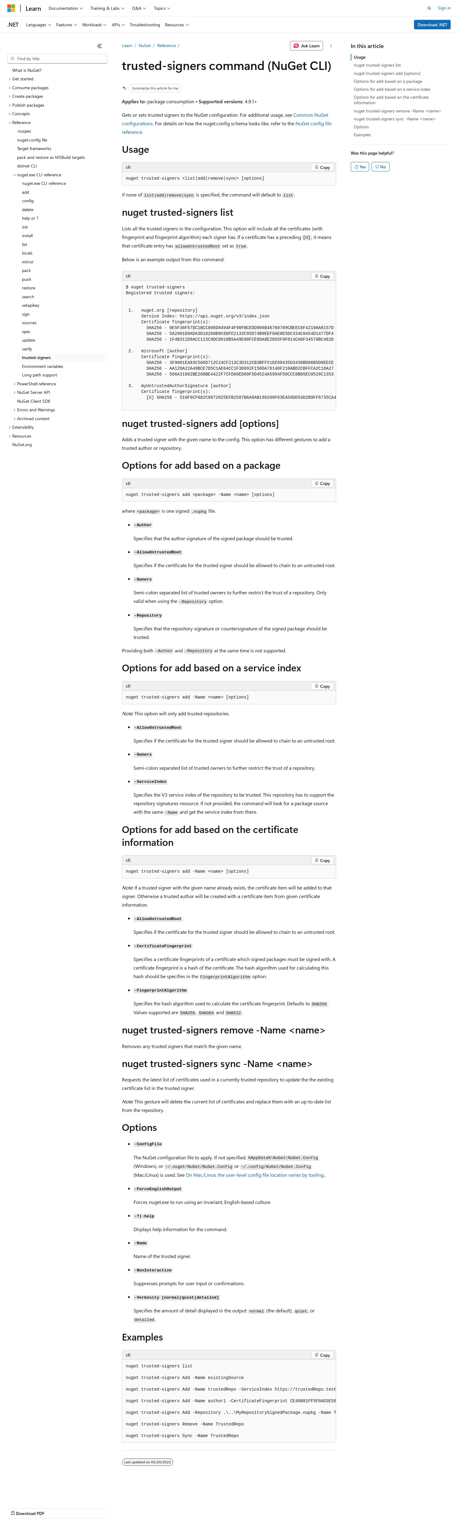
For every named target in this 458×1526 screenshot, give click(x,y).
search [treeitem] (28, 296)
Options (361, 127)
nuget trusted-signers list (377, 65)
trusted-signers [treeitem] (36, 357)
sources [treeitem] (29, 322)
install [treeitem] (27, 235)
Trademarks (253, 1507)
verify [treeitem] (27, 349)
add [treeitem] (25, 192)
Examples (362, 135)
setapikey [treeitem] (30, 305)
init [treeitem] (25, 227)
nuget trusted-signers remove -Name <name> (398, 111)
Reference (166, 45)
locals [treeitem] (27, 253)
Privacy (133, 1507)
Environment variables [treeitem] (42, 366)
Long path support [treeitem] (39, 375)
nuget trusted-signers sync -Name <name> (395, 119)
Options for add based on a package (388, 81)
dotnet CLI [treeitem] (27, 166)
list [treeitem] (24, 244)
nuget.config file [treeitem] (32, 140)
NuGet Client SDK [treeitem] (33, 401)
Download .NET (432, 25)
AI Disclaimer (19, 1507)
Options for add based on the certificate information (391, 99)
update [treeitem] (28, 340)
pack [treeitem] (26, 270)
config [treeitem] (28, 201)
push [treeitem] (26, 279)
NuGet (145, 45)
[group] (229, 345)
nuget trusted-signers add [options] (387, 73)
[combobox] (57, 59)
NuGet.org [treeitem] (22, 444)
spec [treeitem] (26, 331)
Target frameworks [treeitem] (34, 148)
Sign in (444, 8)
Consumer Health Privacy (175, 1507)
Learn (127, 45)
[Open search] (429, 8)
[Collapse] (99, 45)
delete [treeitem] (27, 209)
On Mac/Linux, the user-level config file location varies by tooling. (255, 1175)
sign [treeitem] (26, 314)
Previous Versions (55, 1507)
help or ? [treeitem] (30, 218)
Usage (359, 57)
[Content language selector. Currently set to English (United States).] (35, 1493)
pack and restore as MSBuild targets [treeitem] (51, 157)
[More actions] (330, 46)
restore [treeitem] (28, 288)
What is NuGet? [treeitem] (27, 70)
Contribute (109, 1507)
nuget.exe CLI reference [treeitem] (44, 183)
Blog (83, 1507)
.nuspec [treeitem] (24, 131)
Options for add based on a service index (392, 89)
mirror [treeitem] (28, 262)
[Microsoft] (11, 8)
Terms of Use (223, 1507)
